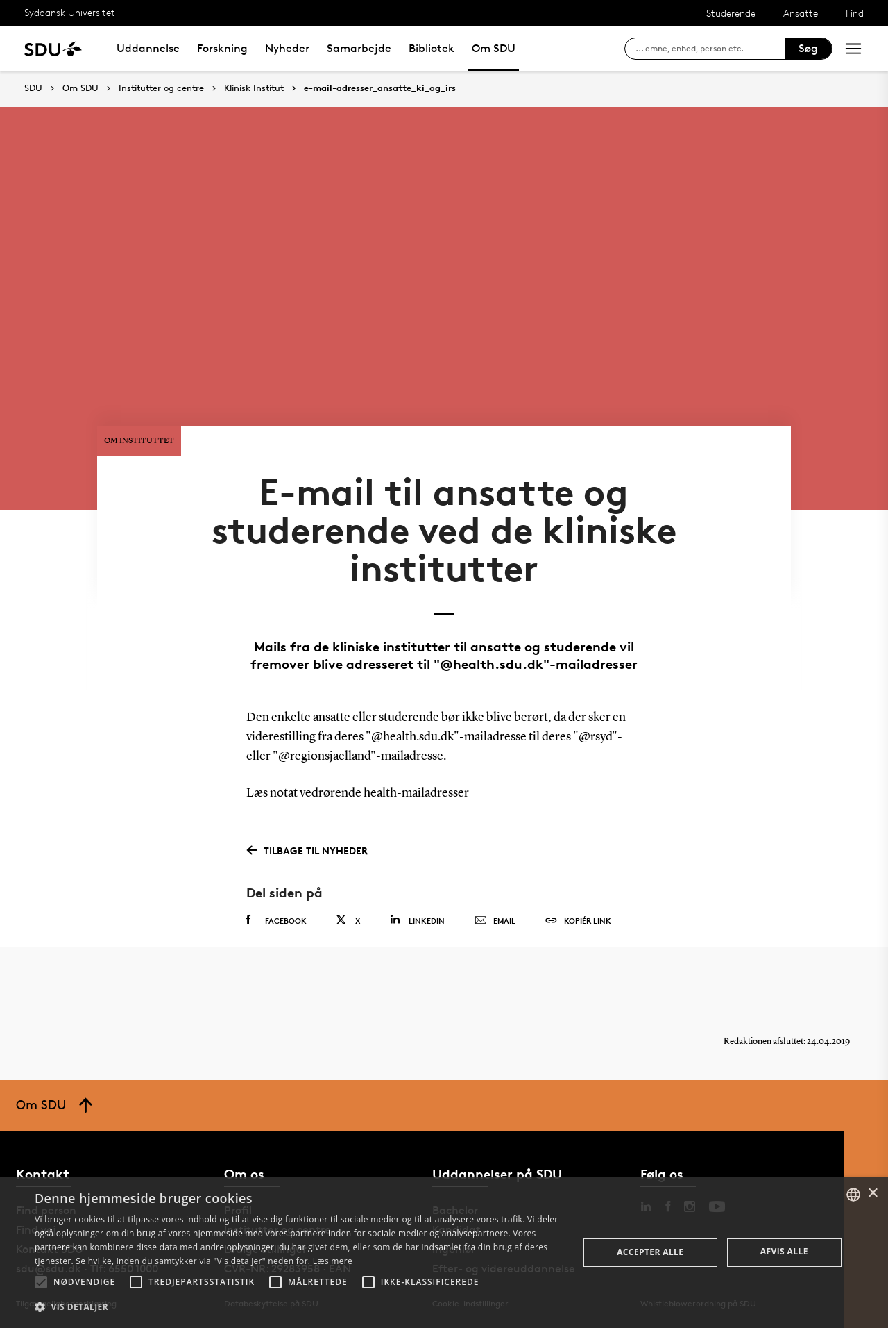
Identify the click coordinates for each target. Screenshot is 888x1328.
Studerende (730, 13)
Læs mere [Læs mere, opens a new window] (332, 1261)
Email (495, 921)
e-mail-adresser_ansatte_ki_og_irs (380, 88)
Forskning (222, 48)
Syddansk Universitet (69, 12)
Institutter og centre (161, 88)
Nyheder (287, 48)
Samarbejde (359, 48)
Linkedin (417, 920)
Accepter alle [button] (650, 1252)
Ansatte (800, 13)
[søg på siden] (710, 48)
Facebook (276, 920)
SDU (33, 87)
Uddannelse (148, 48)
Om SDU (493, 48)
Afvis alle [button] (784, 1251)
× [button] (872, 1193)
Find (855, 13)
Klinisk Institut (254, 88)
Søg (808, 48)
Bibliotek (431, 48)
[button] (41, 1282)
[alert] (444, 1252)
